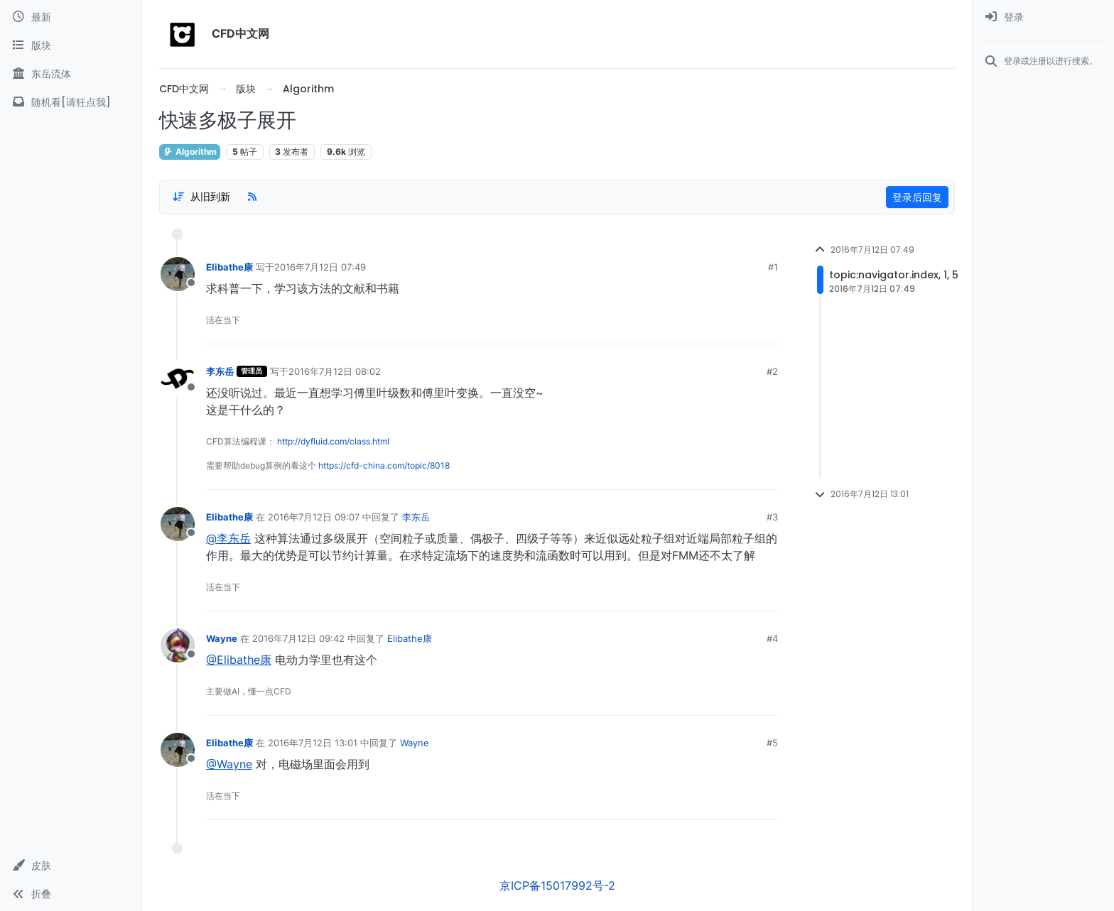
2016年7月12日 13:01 (312, 742)
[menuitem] (1043, 17)
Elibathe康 (229, 267)
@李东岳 (228, 538)
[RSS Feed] (252, 196)
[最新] (71, 17)
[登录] (1043, 17)
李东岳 (220, 371)
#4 (772, 638)
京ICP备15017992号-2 (557, 885)
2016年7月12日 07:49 (320, 267)
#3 (772, 517)
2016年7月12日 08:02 (334, 371)
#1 (773, 267)
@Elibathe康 (238, 660)
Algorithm (190, 151)
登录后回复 (917, 197)
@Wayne (229, 764)
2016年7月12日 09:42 (298, 638)
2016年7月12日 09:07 (313, 517)
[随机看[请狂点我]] (71, 102)
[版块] (71, 45)
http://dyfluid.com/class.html (333, 441)
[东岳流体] (71, 73)
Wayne (221, 638)
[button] (71, 865)
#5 (772, 742)
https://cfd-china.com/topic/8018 (384, 465)
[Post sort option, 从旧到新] (201, 196)
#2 (772, 371)
